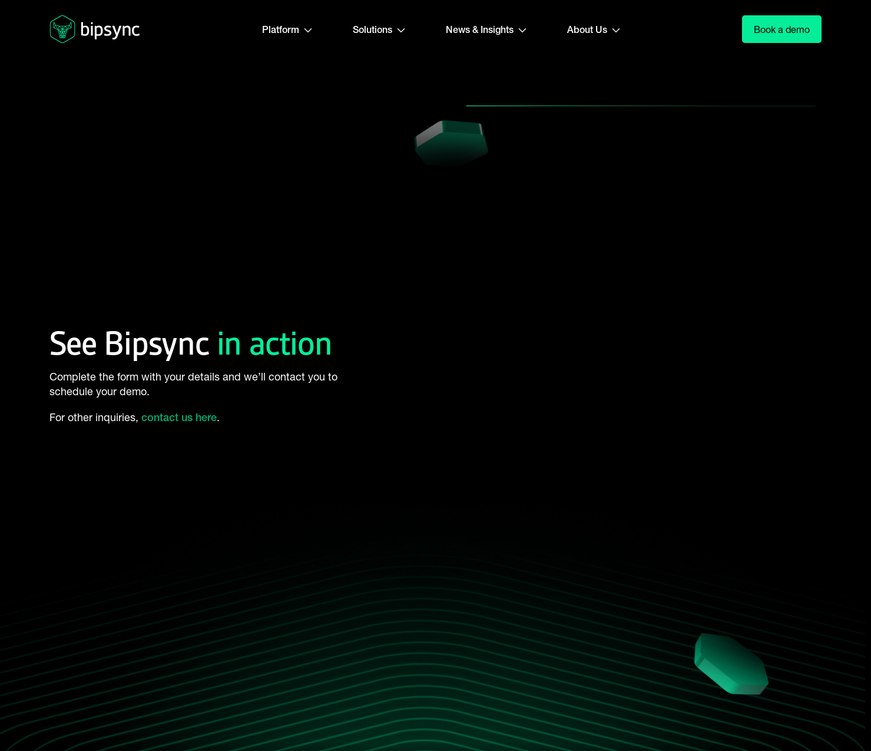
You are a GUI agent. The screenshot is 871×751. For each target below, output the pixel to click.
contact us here (179, 417)
